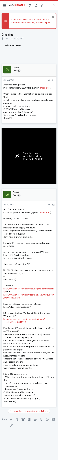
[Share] (49, 80)
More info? (45, 87)
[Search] (53, 5)
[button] (5, 5)
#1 (53, 80)
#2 (53, 205)
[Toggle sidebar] (47, 5)
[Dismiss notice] (52, 17)
